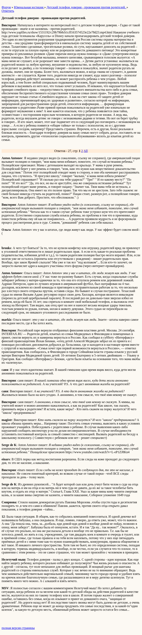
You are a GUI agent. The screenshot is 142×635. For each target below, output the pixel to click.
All (86, 151)
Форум (6, 7)
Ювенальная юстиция (29, 7)
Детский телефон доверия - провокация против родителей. (87, 7)
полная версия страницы (18, 628)
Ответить (8, 11)
